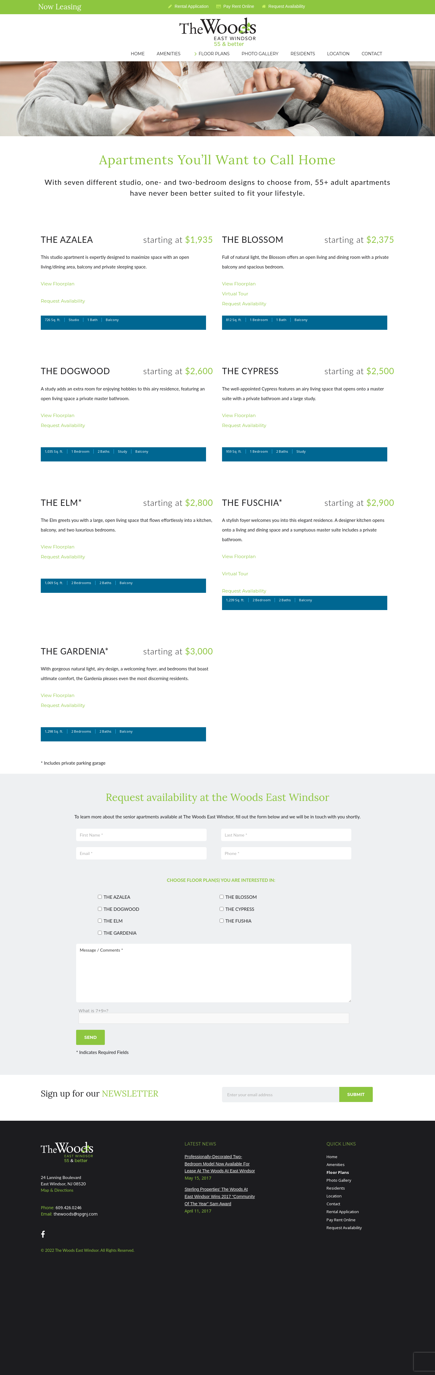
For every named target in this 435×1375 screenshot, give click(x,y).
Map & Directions (57, 1190)
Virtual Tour (235, 294)
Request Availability (283, 6)
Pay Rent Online (235, 6)
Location (334, 1196)
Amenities (336, 1164)
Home (332, 1156)
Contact (333, 1203)
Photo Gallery (339, 1180)
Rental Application (188, 6)
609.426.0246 (69, 1207)
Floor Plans (338, 1172)
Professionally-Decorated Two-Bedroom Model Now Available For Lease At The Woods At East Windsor (220, 1164)
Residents (336, 1188)
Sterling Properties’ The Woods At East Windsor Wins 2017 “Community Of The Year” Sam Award (220, 1196)
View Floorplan (58, 284)
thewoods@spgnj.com (75, 1214)
